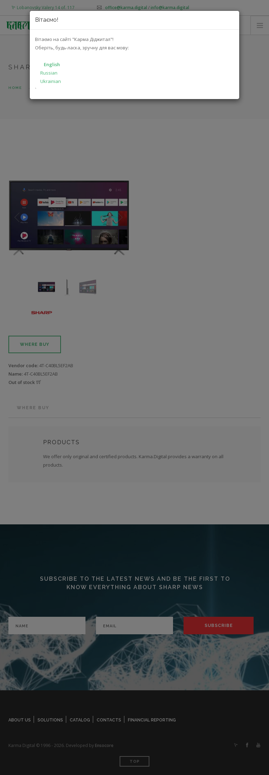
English (52, 64)
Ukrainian (50, 81)
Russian (48, 73)
